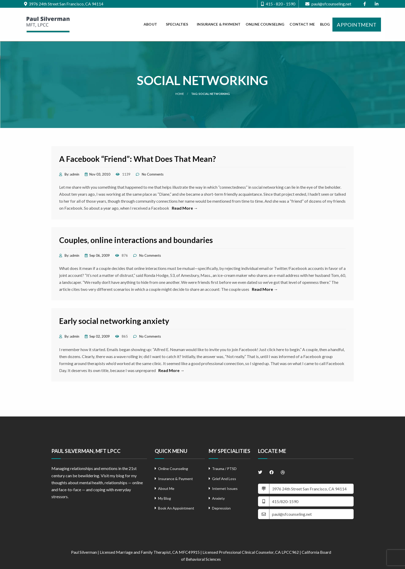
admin (74, 174)
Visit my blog (112, 475)
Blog (325, 24)
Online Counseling (265, 24)
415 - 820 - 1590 (278, 4)
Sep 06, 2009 (99, 255)
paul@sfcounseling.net (328, 4)
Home (179, 93)
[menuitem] (152, 25)
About (150, 24)
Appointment (356, 24)
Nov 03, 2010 (99, 174)
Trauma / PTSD (224, 468)
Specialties (177, 24)
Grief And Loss (224, 478)
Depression (221, 508)
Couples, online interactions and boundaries (136, 240)
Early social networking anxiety (114, 320)
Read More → (185, 208)
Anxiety (218, 498)
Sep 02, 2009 (99, 336)
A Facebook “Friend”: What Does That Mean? (137, 158)
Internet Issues (225, 488)
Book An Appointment (176, 508)
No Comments (152, 174)
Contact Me (302, 24)
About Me (166, 488)
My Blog (164, 498)
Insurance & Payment (218, 24)
